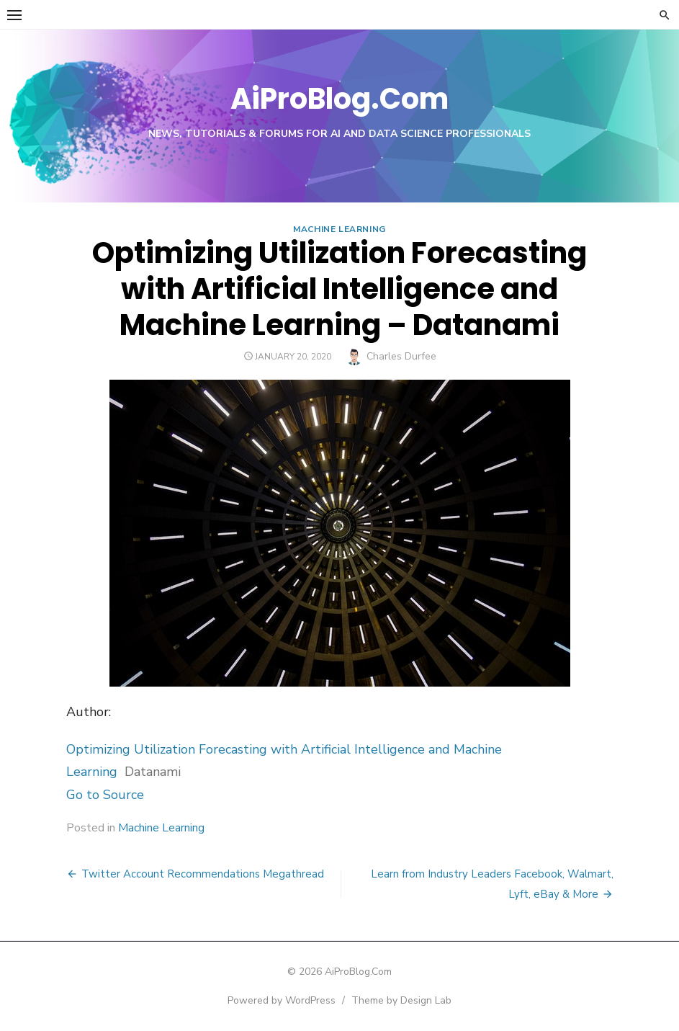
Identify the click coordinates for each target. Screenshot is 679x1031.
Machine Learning (339, 229)
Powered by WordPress (282, 1000)
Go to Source (105, 794)
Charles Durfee (401, 356)
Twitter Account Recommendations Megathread (202, 874)
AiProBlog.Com (339, 99)
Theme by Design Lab (401, 1000)
